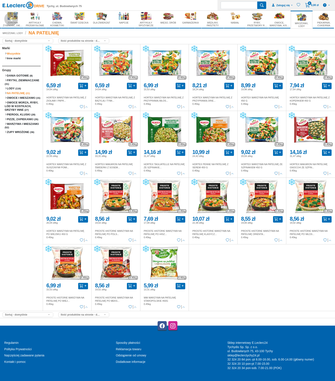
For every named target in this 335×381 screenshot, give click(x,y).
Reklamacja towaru (128, 349)
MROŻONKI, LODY (13, 33)
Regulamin (11, 342)
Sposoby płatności (128, 342)
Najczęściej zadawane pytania (24, 355)
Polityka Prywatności (18, 349)
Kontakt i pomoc (15, 361)
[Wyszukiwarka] (239, 5)
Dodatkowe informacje (130, 361)
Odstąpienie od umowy (131, 355)
